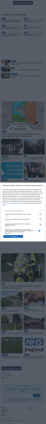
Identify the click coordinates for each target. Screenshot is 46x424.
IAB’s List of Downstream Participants (11, 203)
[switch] (40, 214)
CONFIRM (13, 236)
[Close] (42, 185)
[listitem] (23, 211)
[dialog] (23, 212)
